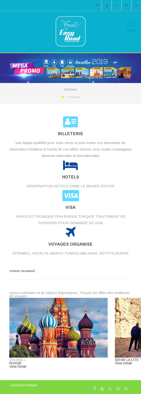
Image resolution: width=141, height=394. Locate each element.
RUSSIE (15, 363)
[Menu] (131, 21)
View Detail (17, 366)
